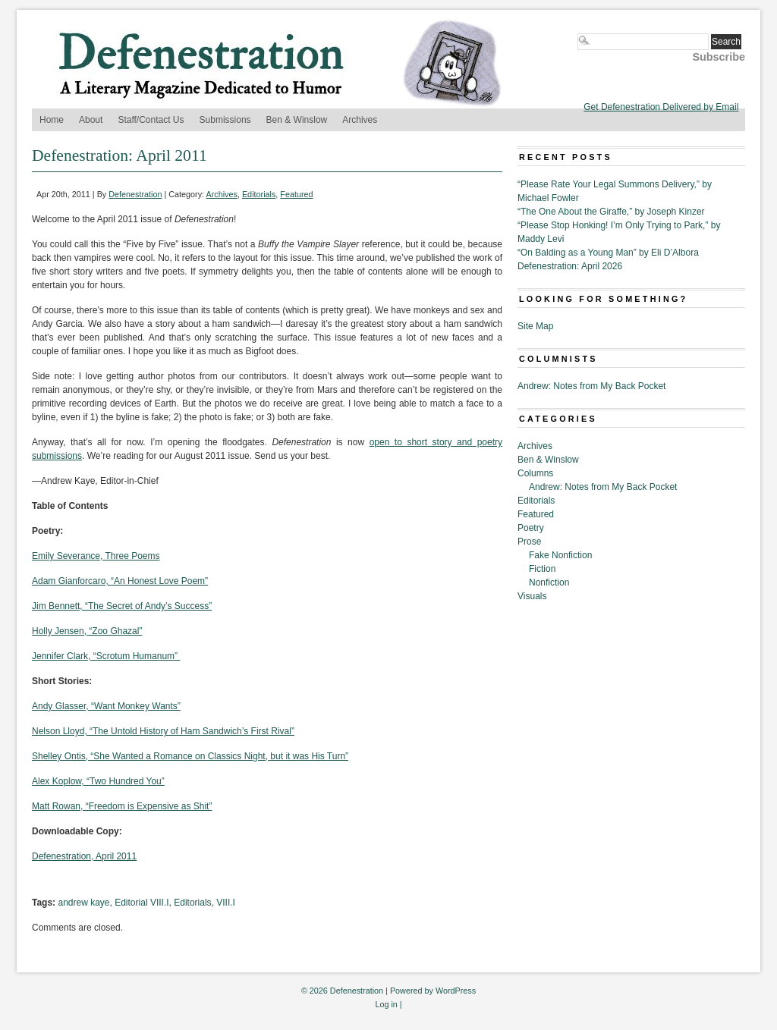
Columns (535, 473)
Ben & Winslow (297, 120)
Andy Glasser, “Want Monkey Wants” (106, 706)
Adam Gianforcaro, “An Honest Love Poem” (120, 581)
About (90, 120)
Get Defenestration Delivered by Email (661, 107)
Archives (359, 120)
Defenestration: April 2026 (569, 266)
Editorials (258, 194)
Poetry (530, 528)
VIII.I (225, 902)
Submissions (225, 120)
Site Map (535, 326)
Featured (296, 194)
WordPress (456, 990)
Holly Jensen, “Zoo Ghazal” (87, 631)
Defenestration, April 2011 (84, 856)
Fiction (542, 569)
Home (51, 120)
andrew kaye (83, 902)
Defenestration (135, 194)
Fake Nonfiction (560, 555)
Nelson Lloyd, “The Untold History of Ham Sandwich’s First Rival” (163, 731)
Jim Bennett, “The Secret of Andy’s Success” (122, 606)
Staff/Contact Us (151, 120)
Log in (386, 1004)
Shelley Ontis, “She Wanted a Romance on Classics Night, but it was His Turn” (190, 756)
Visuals (531, 596)
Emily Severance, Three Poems (96, 556)
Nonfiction (549, 582)
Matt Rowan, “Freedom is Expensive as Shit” (122, 806)
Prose (529, 541)
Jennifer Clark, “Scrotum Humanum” (106, 656)
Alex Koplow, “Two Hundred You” (98, 781)
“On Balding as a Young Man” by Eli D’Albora (608, 252)
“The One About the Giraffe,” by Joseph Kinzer (611, 211)
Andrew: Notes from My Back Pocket (591, 386)
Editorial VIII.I (141, 902)
